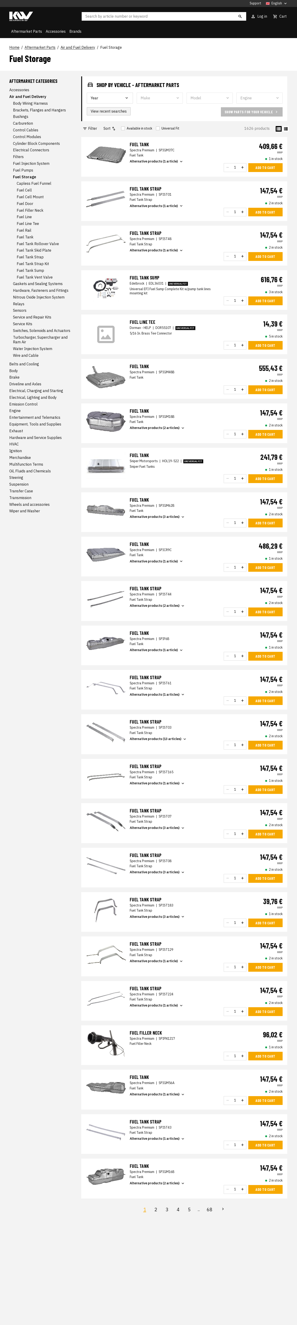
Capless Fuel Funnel (34, 183)
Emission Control (23, 404)
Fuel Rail (24, 230)
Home (14, 47)
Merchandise (20, 457)
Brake (14, 377)
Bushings (20, 116)
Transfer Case (21, 491)
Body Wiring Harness (30, 103)
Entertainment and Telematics (34, 417)
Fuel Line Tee (28, 223)
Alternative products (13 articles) (158, 739)
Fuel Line (24, 216)
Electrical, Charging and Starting (36, 390)
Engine (15, 410)
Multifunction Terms (26, 464)
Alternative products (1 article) (157, 161)
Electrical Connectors (31, 150)
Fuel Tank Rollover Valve (38, 243)
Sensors (19, 310)
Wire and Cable (26, 355)
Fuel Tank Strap (30, 257)
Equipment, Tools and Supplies (35, 424)
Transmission (20, 497)
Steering (16, 477)
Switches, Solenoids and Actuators (41, 330)
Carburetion (23, 123)
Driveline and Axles (25, 384)
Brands (75, 31)
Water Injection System (32, 348)
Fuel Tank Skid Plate (34, 250)
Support (255, 3)
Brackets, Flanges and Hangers (39, 110)
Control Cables (25, 130)
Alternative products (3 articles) (157, 517)
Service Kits (22, 324)
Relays (18, 304)
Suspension (19, 484)
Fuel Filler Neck (30, 210)
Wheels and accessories (29, 504)
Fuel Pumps (23, 170)
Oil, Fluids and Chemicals (30, 471)
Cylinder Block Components (36, 143)
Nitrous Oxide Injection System (39, 297)
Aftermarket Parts (26, 31)
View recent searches (109, 111)
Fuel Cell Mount (30, 197)
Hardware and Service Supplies (35, 437)
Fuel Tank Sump (30, 270)
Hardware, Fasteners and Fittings (40, 290)
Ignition (15, 450)
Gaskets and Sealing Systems (38, 283)
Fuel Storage (111, 47)
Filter (90, 128)
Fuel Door (25, 203)
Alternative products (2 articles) (157, 428)
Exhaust (16, 431)
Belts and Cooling (24, 364)
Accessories (56, 31)
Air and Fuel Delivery (78, 47)
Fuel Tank (25, 237)
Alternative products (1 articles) (157, 694)
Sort (109, 128)
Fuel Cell (24, 190)
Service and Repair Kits (32, 317)
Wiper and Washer (24, 511)
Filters (18, 156)
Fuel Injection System (31, 163)
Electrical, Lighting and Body (33, 397)
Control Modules (27, 136)
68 (209, 1209)
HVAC (14, 444)
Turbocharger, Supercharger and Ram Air (40, 339)
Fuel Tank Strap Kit (33, 263)
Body (13, 370)
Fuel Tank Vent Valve (35, 277)
